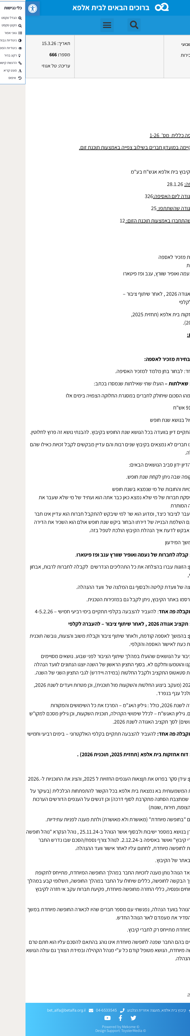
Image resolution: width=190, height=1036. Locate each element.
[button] (7, 8)
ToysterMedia (106, 1030)
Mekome (103, 1026)
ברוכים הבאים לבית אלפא (85, 7)
